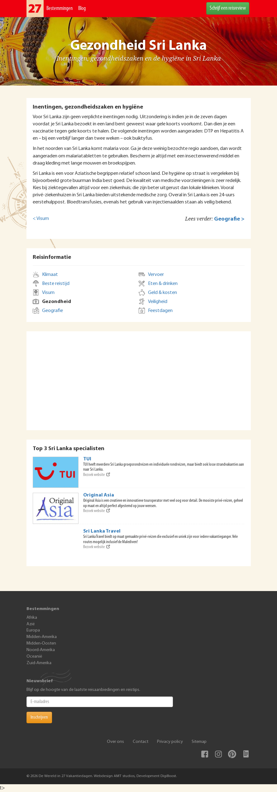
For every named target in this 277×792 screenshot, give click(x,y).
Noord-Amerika (40, 650)
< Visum (41, 218)
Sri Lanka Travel (102, 531)
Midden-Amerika (41, 637)
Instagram (218, 754)
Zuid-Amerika (38, 663)
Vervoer (156, 274)
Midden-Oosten (41, 643)
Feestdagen (160, 310)
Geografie (52, 310)
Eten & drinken (163, 283)
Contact (140, 741)
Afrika (31, 617)
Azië (30, 624)
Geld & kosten (162, 292)
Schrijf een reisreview (228, 8)
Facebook (205, 754)
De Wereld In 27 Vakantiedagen (35, 8)
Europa (33, 630)
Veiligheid (157, 301)
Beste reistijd (55, 283)
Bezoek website (96, 475)
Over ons (115, 741)
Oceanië (34, 656)
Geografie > (229, 219)
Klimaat (50, 274)
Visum (48, 292)
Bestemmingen (59, 9)
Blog (82, 9)
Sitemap (199, 741)
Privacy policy (170, 741)
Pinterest (232, 754)
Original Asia (98, 495)
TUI (87, 459)
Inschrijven (39, 717)
